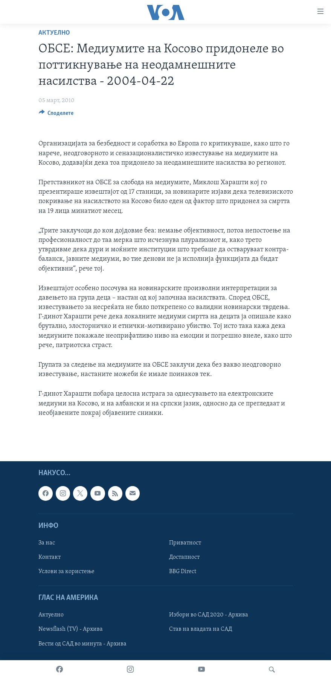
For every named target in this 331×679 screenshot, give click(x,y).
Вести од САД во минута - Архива (82, 644)
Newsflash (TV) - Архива (70, 629)
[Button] (56, 115)
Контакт (49, 557)
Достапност (184, 557)
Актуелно (54, 33)
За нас (46, 543)
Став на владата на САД (200, 629)
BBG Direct (182, 572)
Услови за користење (66, 572)
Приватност (185, 543)
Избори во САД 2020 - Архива (208, 615)
